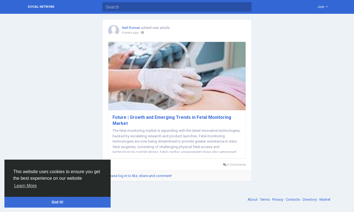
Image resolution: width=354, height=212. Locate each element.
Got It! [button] (57, 202)
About (253, 199)
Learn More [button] (25, 185)
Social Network (41, 7)
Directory (310, 199)
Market (324, 199)
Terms (265, 199)
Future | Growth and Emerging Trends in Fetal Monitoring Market (172, 120)
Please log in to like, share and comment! (139, 176)
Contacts (293, 199)
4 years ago (130, 32)
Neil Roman (131, 28)
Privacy (278, 199)
